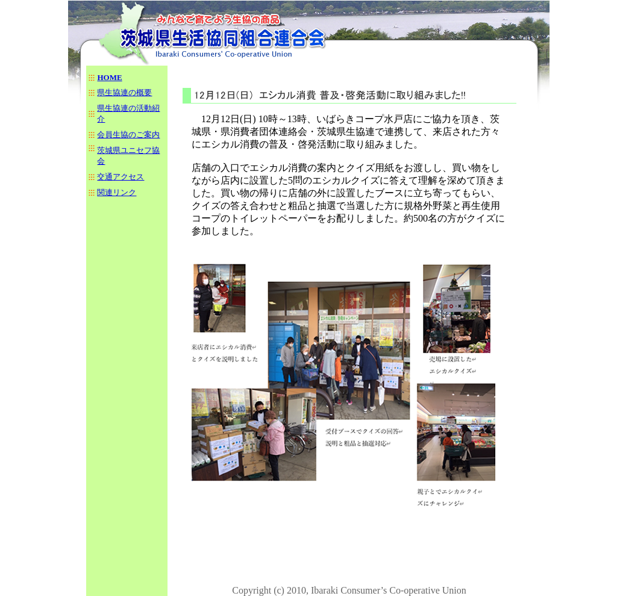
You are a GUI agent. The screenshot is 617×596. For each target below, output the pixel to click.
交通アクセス (120, 176)
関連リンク (116, 192)
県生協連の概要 (124, 92)
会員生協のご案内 (128, 134)
